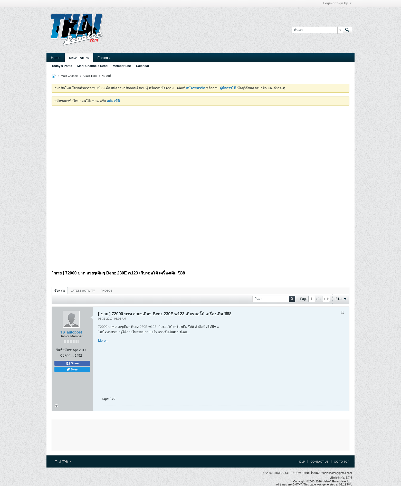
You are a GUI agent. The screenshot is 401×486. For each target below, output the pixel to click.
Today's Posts (62, 66)
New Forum (79, 58)
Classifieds (90, 75)
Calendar (142, 66)
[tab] (60, 290)
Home (55, 58)
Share (72, 363)
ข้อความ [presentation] (59, 290)
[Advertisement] (200, 148)
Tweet (72, 369)
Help (301, 461)
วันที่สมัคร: (64, 350)
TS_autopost (71, 332)
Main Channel (69, 75)
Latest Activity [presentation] (83, 290)
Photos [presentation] (106, 290)
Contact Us (319, 461)
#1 (342, 313)
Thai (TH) (63, 461)
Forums (104, 58)
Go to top (341, 461)
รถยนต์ (106, 75)
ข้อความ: (67, 355)
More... (103, 340)
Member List (122, 66)
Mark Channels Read (92, 66)
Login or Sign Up (337, 3)
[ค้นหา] (317, 30)
